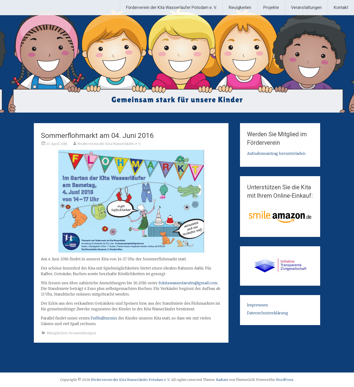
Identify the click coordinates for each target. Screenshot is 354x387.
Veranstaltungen (306, 7)
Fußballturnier (104, 318)
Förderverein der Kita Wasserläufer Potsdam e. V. (171, 7)
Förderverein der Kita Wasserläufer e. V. (109, 144)
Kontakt (341, 7)
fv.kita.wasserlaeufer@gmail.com (188, 283)
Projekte (271, 7)
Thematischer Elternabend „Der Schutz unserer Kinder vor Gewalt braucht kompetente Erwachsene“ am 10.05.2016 (184, 360)
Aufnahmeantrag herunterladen (276, 153)
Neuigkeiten (240, 7)
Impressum (257, 305)
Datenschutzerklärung (267, 313)
